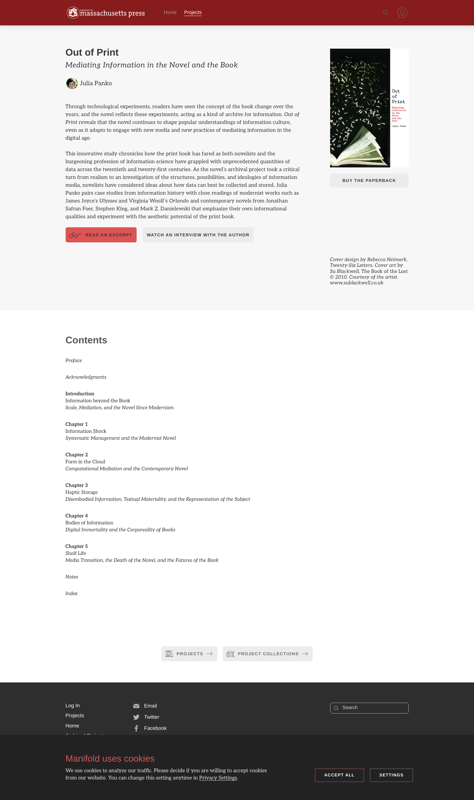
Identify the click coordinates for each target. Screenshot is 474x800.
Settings (391, 774)
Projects (193, 12)
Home (170, 12)
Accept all (339, 774)
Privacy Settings (218, 778)
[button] (73, 706)
